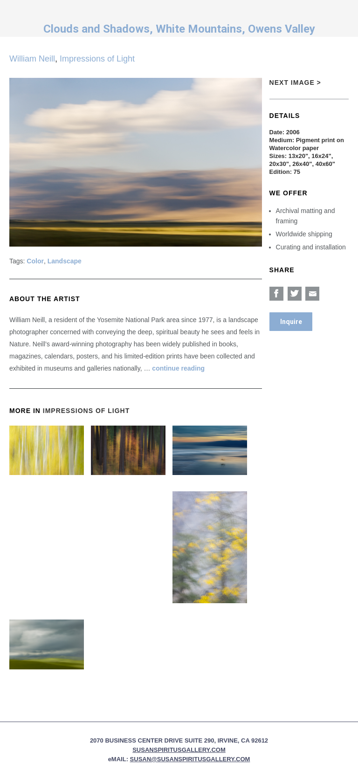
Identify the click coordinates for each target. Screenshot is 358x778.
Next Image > (295, 82)
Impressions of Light (97, 58)
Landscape (65, 261)
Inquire (291, 321)
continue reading (178, 368)
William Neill (32, 58)
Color (35, 261)
